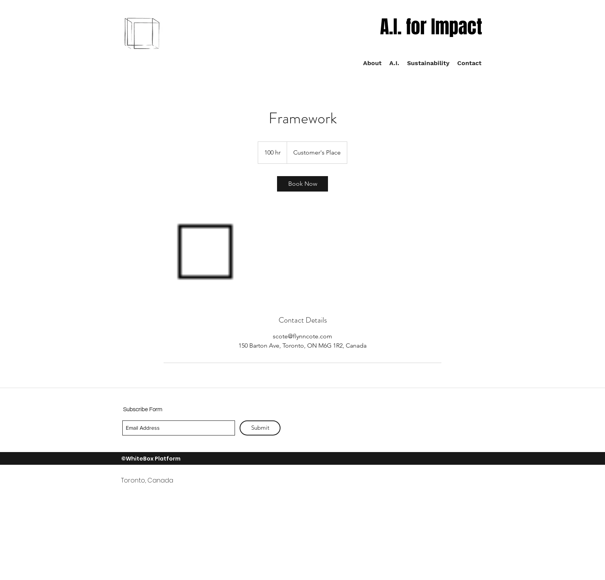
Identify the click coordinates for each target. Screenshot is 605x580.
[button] (428, 63)
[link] (302, 184)
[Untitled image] (208, 253)
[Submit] (260, 427)
